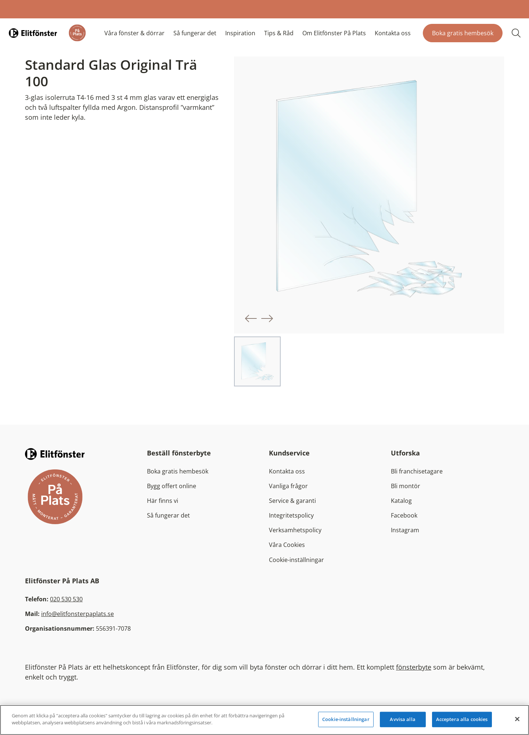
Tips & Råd (279, 33)
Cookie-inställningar (296, 560)
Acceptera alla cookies (462, 719)
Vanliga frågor (288, 486)
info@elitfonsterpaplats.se (77, 614)
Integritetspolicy (291, 515)
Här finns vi (162, 501)
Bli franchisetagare (417, 471)
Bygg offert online (171, 486)
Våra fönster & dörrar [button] (134, 33)
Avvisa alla (402, 719)
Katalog (401, 501)
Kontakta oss (393, 33)
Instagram (405, 530)
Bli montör (405, 486)
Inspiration (240, 33)
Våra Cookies (287, 545)
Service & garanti (292, 501)
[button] (251, 318)
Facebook (404, 515)
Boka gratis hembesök (462, 33)
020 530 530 (66, 599)
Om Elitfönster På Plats (334, 33)
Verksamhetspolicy (295, 530)
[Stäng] (517, 719)
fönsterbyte (413, 667)
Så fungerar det (194, 33)
